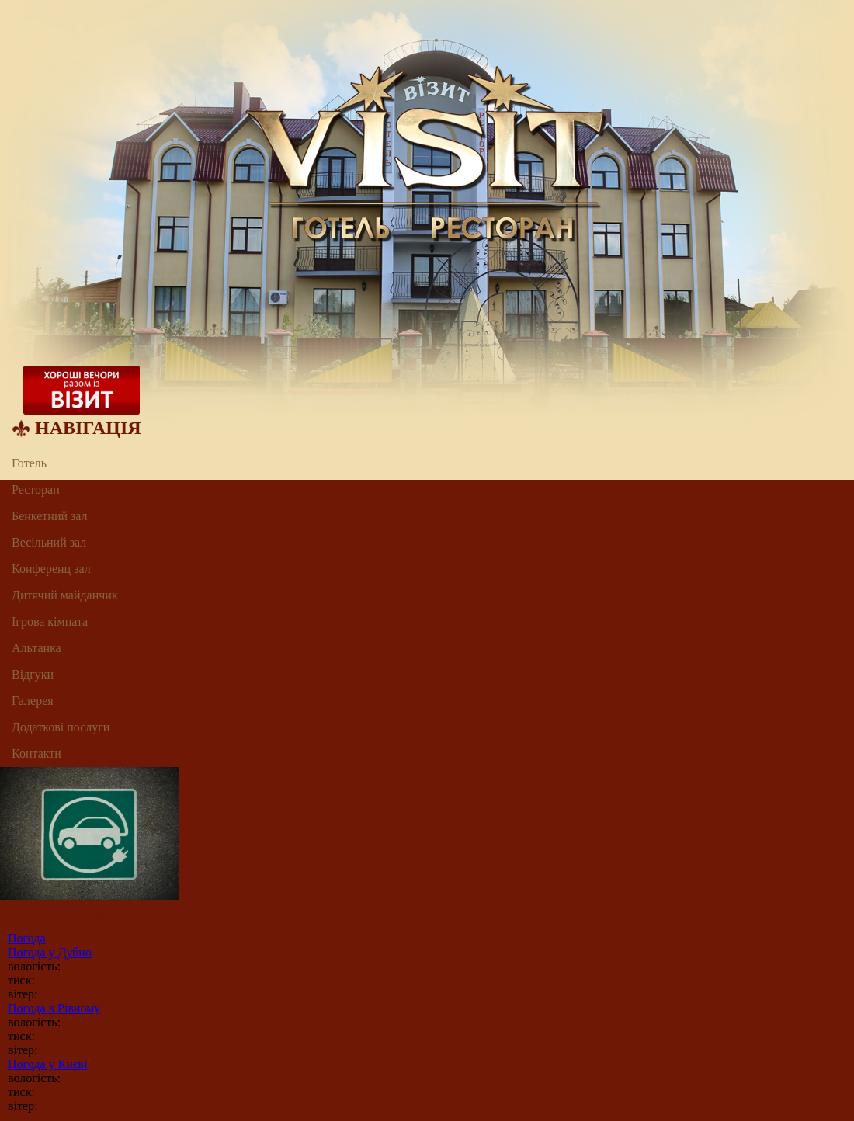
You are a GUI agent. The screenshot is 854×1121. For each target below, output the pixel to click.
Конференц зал (51, 568)
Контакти (36, 753)
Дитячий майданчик (65, 595)
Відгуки (33, 674)
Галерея (33, 700)
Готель (29, 463)
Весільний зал (49, 542)
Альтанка (36, 647)
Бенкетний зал (50, 515)
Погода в (54, 1008)
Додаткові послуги (60, 727)
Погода (27, 938)
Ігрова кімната (50, 621)
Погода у (50, 952)
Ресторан (36, 489)
